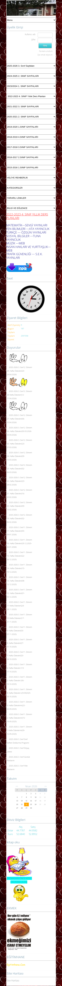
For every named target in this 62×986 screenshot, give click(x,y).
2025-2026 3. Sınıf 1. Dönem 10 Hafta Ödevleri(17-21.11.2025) (19, 618)
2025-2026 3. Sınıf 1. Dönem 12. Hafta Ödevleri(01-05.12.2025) (19, 593)
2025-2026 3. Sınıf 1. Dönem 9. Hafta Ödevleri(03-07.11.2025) (19, 630)
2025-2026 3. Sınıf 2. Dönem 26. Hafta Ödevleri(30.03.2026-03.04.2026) (19, 431)
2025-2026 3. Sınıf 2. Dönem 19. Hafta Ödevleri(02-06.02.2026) (19, 518)
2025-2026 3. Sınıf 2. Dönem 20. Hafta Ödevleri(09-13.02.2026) (19, 506)
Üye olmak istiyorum (44, 55)
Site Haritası (13, 980)
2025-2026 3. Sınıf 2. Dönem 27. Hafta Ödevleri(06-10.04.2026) (19, 419)
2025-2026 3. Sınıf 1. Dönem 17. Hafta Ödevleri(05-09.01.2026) (19, 531)
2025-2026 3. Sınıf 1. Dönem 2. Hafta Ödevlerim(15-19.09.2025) (19, 718)
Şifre (33, 39)
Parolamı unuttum (45, 51)
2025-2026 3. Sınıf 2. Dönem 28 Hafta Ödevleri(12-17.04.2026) (19, 395)
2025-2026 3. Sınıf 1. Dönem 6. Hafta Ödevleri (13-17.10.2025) (19, 668)
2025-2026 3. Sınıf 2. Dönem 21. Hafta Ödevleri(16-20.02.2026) (19, 493)
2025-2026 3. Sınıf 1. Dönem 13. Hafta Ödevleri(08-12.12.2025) (19, 581)
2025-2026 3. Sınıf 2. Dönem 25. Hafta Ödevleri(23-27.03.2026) (19, 443)
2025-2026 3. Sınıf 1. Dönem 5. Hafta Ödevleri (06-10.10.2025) (19, 680)
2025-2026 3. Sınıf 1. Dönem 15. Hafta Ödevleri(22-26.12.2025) (19, 556)
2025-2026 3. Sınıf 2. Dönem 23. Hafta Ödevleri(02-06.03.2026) (19, 468)
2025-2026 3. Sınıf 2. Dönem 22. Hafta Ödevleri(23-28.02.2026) (19, 481)
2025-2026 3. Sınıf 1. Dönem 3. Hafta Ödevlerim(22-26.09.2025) (19, 705)
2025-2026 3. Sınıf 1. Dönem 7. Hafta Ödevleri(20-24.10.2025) (19, 655)
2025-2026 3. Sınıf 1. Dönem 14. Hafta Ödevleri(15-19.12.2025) (19, 568)
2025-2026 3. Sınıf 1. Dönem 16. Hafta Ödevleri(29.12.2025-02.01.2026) (19, 543)
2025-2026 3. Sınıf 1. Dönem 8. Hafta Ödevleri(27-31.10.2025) (19, 643)
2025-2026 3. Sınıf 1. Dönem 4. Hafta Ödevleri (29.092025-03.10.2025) (19, 693)
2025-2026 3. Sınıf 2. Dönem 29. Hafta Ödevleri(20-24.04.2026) (19, 371)
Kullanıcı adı (30, 34)
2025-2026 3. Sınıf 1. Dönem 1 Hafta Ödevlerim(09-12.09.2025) (19, 730)
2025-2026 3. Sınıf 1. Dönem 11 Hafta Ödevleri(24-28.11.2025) (19, 605)
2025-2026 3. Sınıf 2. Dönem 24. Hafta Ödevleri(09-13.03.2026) (19, 456)
